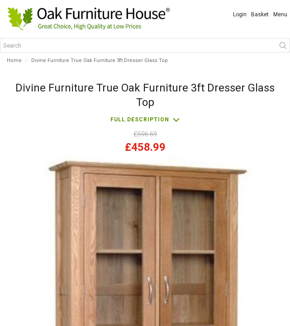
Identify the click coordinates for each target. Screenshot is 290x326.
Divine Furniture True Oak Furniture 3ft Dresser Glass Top (99, 60)
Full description (139, 119)
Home (14, 60)
